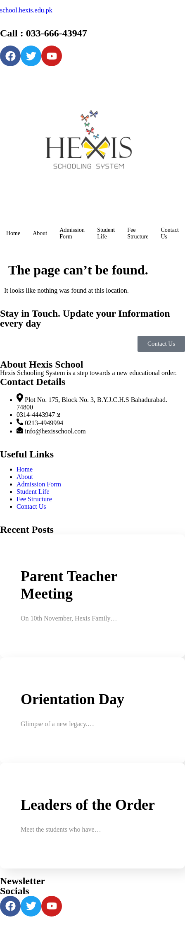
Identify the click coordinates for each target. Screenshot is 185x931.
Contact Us (170, 233)
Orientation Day (72, 699)
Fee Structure (137, 233)
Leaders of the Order (88, 804)
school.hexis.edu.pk (26, 10)
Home (13, 233)
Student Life (106, 233)
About (40, 233)
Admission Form (72, 233)
